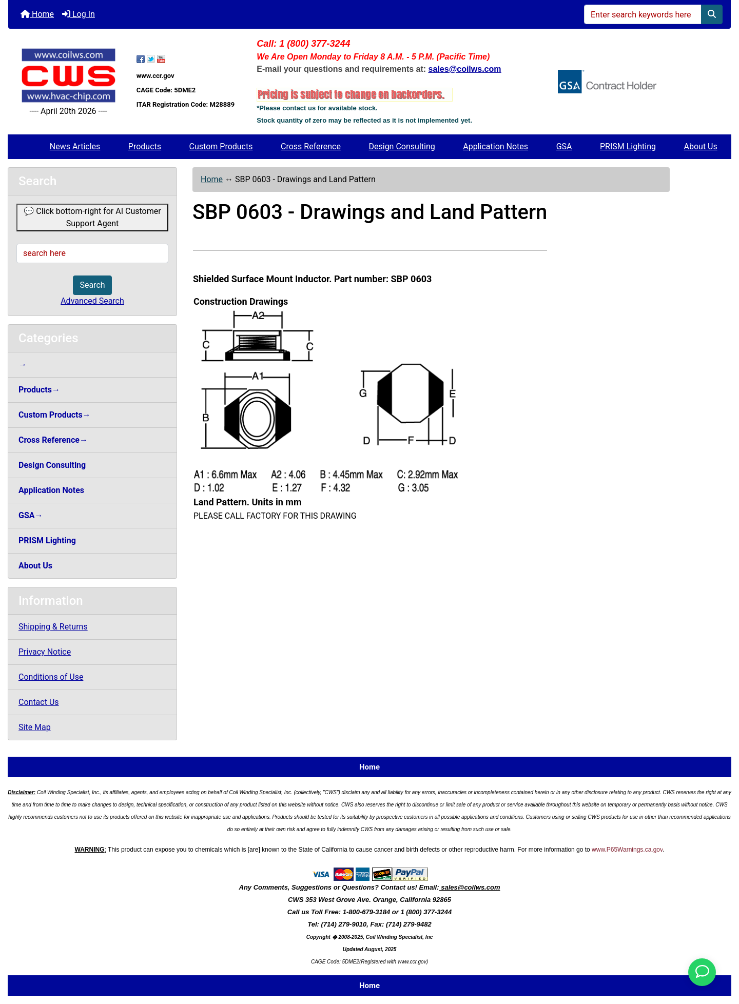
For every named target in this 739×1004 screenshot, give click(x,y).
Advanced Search (92, 301)
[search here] (92, 253)
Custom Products (221, 146)
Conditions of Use (50, 677)
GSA (564, 146)
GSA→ (30, 515)
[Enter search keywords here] (643, 14)
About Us (700, 146)
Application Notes (495, 146)
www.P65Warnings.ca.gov (627, 849)
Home (37, 14)
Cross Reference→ (53, 440)
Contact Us (38, 702)
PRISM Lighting (628, 146)
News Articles (75, 146)
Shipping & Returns (53, 627)
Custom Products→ (54, 415)
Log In (78, 14)
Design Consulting (402, 146)
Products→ (39, 390)
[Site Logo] (68, 76)
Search (92, 285)
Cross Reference (311, 146)
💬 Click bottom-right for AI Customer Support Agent (92, 217)
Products (144, 146)
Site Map (34, 727)
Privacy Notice (44, 652)
